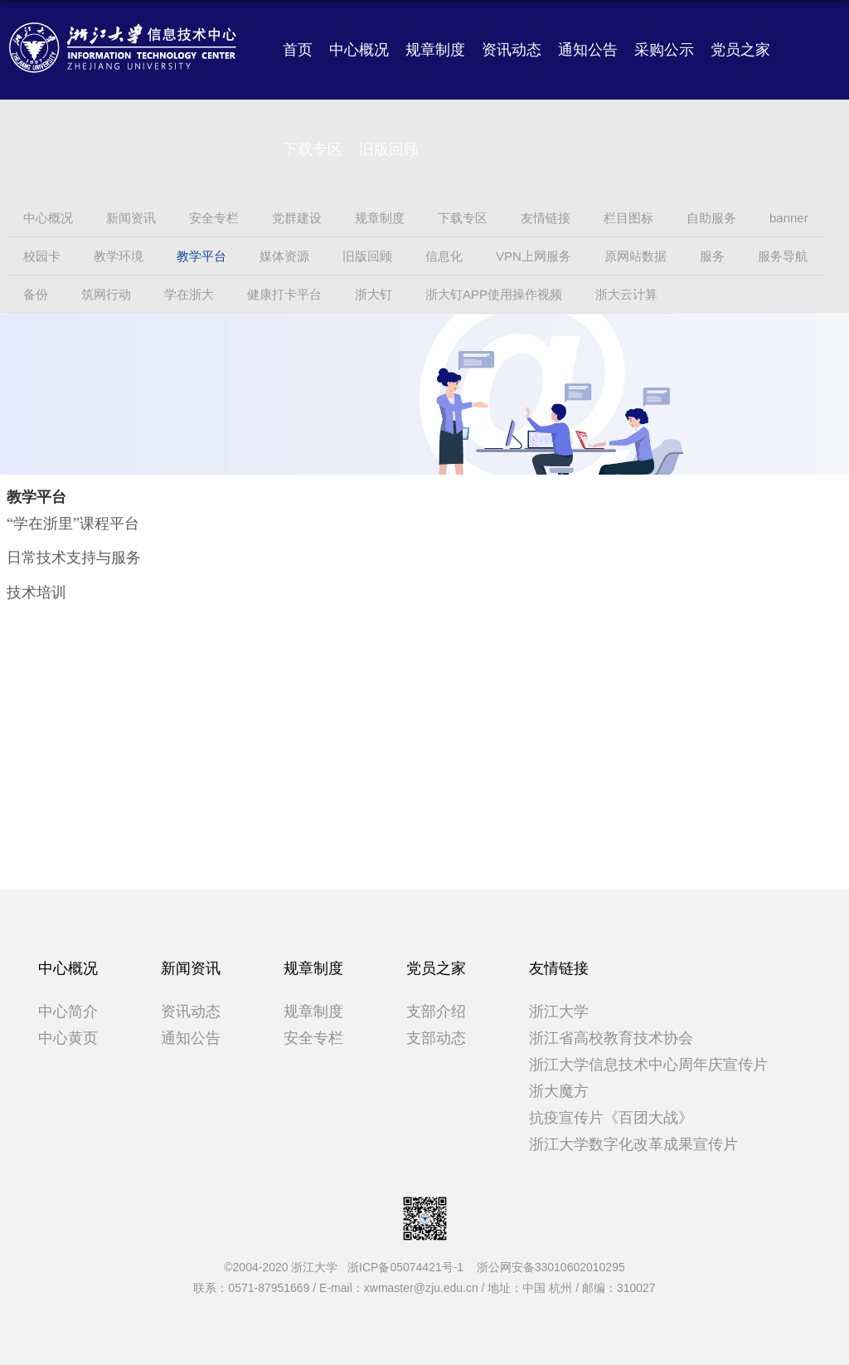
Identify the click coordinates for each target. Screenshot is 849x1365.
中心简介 (68, 1011)
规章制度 (435, 49)
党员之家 (740, 49)
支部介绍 (436, 1011)
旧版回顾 (389, 149)
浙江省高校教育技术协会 (611, 1038)
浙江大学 (559, 1011)
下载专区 (312, 149)
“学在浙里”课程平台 (73, 523)
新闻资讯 (191, 968)
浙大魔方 (559, 1091)
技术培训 (36, 592)
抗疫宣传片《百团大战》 (611, 1117)
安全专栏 (313, 1038)
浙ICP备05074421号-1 (410, 1267)
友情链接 (559, 968)
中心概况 (359, 49)
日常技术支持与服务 (74, 557)
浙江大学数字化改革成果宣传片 (633, 1144)
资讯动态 (511, 49)
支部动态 (436, 1038)
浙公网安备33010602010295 (551, 1267)
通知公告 (588, 49)
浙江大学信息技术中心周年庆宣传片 (648, 1064)
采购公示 (664, 49)
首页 (298, 49)
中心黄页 (68, 1038)
